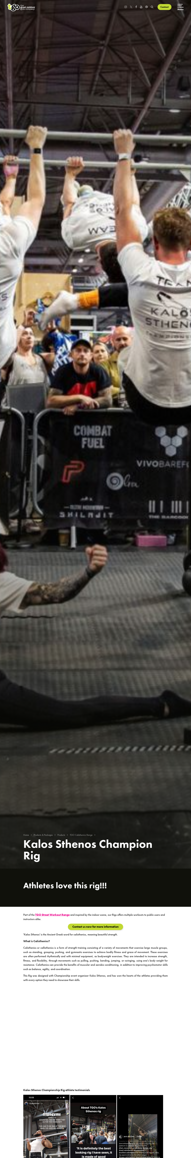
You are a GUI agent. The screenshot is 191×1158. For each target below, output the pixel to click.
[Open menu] (180, 7)
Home (26, 834)
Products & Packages (43, 834)
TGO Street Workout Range (52, 915)
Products (61, 834)
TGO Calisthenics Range (81, 834)
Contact (164, 7)
